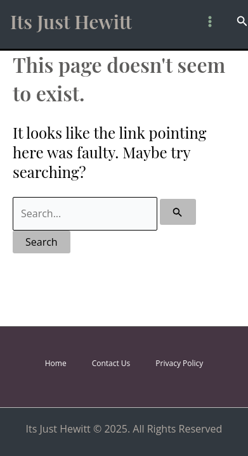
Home (56, 363)
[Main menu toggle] (210, 21)
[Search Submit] (177, 212)
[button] (242, 21)
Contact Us (111, 363)
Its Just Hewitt (71, 21)
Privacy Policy (179, 363)
